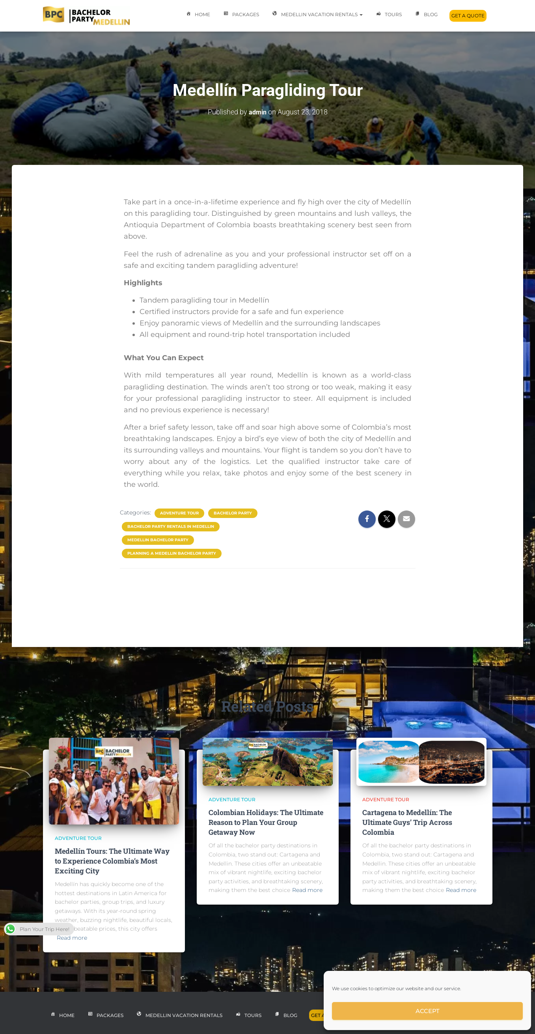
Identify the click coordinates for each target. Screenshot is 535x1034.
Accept (428, 1011)
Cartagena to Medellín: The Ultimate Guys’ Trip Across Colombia (407, 822)
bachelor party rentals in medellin (170, 526)
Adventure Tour (179, 512)
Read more (72, 937)
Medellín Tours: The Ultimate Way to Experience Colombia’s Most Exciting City (112, 860)
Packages (240, 15)
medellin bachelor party (157, 539)
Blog (426, 15)
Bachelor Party (233, 512)
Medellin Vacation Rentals (317, 15)
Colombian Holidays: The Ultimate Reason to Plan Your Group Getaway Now (266, 822)
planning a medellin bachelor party (171, 552)
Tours (388, 15)
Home (197, 15)
